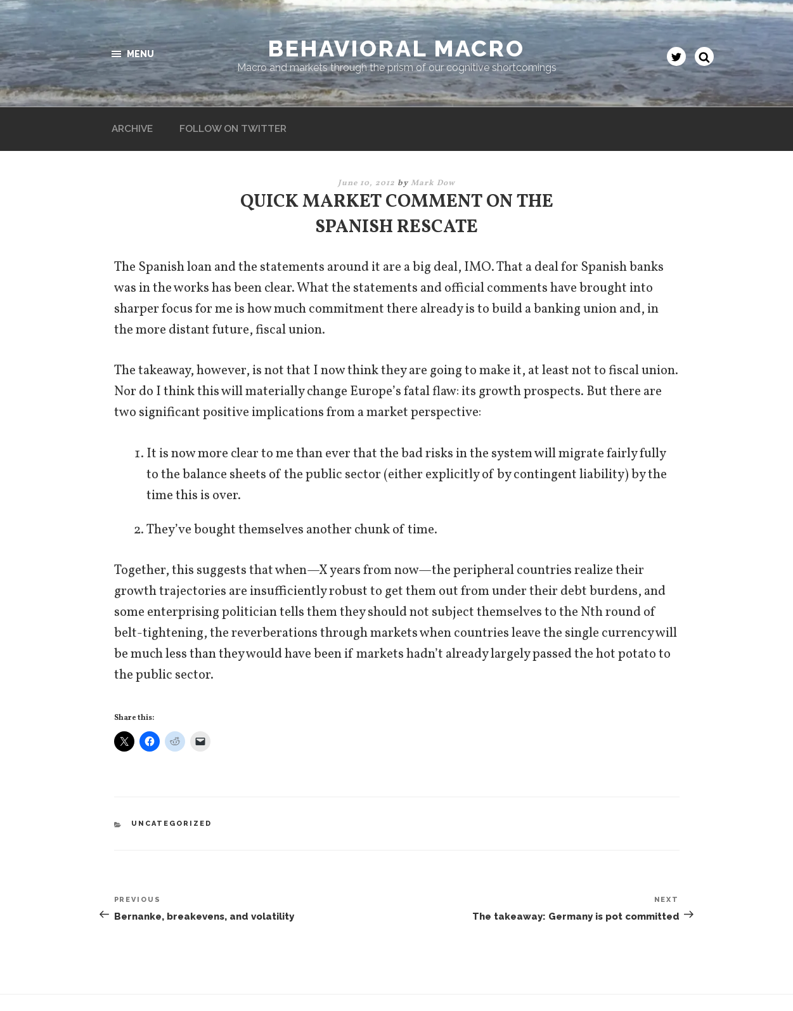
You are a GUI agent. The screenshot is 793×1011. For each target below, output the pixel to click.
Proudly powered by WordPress (173, 981)
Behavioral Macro (396, 48)
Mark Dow (433, 139)
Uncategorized (171, 779)
